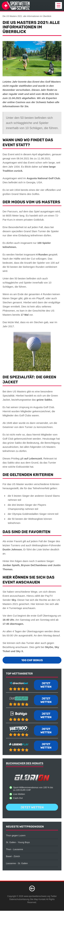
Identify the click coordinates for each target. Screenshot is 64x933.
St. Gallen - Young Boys (18, 842)
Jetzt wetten (46, 685)
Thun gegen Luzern (15, 835)
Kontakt (42, 899)
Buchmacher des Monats (24, 763)
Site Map (34, 899)
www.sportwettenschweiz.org (37, 896)
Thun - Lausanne (14, 849)
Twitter (54, 896)
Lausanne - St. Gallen (17, 863)
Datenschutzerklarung (19, 899)
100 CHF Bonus (32, 660)
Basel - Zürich (13, 856)
